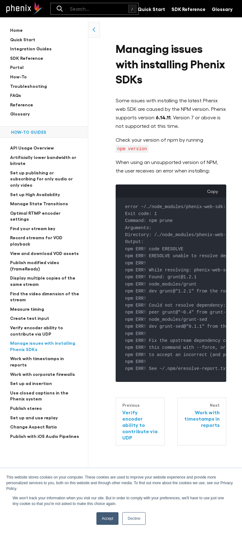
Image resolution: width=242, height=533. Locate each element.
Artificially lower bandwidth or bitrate (43, 160)
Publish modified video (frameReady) (34, 265)
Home (16, 29)
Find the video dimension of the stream (44, 296)
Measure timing (27, 308)
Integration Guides (31, 48)
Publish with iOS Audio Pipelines (44, 436)
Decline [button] (134, 518)
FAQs (15, 95)
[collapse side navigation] (94, 30)
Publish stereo (26, 408)
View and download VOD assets (44, 253)
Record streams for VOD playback (36, 240)
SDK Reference (188, 9)
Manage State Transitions (39, 203)
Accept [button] (107, 518)
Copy (212, 190)
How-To (18, 76)
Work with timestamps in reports (37, 361)
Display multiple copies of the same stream (42, 280)
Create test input (29, 317)
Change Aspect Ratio (33, 426)
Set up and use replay (34, 417)
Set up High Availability (35, 194)
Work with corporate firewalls (42, 374)
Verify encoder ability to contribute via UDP (36, 330)
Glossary (222, 9)
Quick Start (151, 9)
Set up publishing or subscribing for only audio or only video (41, 178)
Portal (17, 67)
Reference (21, 104)
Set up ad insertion (31, 383)
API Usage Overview (32, 147)
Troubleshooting (28, 85)
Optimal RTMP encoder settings (35, 216)
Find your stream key (32, 228)
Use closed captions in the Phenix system (39, 395)
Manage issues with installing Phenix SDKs (42, 346)
